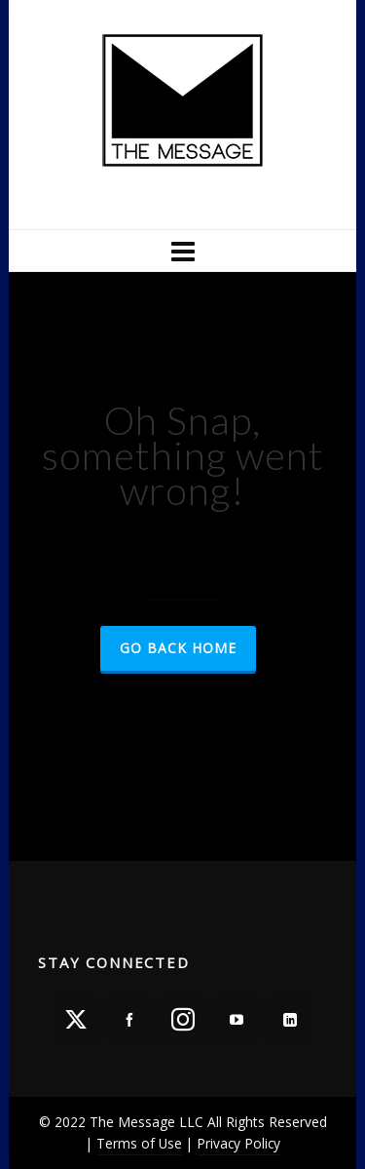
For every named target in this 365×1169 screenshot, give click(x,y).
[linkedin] (290, 1018)
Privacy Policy (238, 1143)
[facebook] (129, 1018)
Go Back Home (178, 648)
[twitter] (76, 1018)
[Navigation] (182, 250)
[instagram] (183, 1018)
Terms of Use (139, 1143)
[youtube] (236, 1018)
